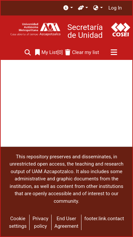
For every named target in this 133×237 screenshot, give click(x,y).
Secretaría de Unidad (85, 31)
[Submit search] (28, 52)
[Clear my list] (82, 52)
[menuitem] (68, 8)
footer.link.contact (104, 219)
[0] (49, 52)
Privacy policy (40, 222)
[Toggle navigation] (113, 53)
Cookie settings (18, 222)
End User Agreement (66, 222)
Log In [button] (115, 8)
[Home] (35, 29)
